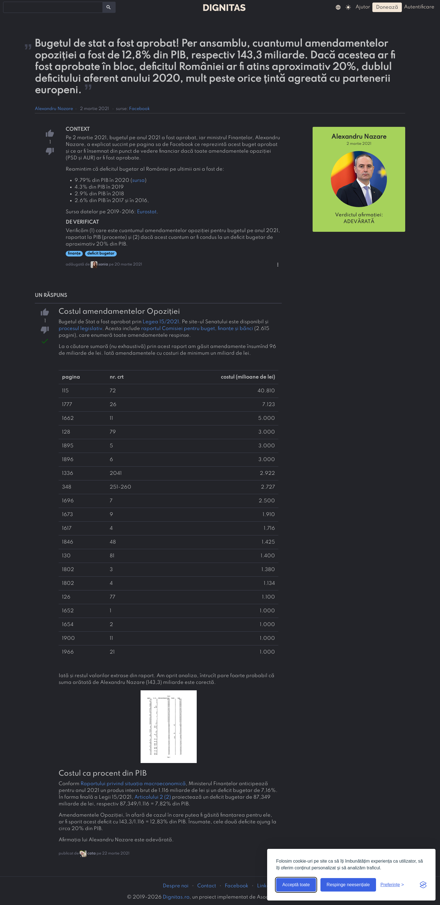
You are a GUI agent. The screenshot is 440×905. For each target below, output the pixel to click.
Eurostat (147, 211)
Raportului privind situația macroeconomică (133, 783)
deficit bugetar (100, 253)
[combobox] (53, 7)
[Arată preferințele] (392, 884)
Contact (206, 885)
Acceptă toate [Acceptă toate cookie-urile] (296, 884)
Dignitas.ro (176, 897)
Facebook (139, 109)
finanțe (74, 253)
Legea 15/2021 (161, 321)
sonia (103, 264)
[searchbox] (8, 7)
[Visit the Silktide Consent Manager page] (423, 884)
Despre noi (176, 885)
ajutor (363, 7)
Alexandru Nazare (54, 109)
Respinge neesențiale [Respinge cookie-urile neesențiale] (348, 884)
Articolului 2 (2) (152, 797)
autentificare (419, 7)
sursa (138, 180)
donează (387, 7)
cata (91, 853)
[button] (338, 7)
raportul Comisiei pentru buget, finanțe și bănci (197, 328)
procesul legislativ (80, 328)
